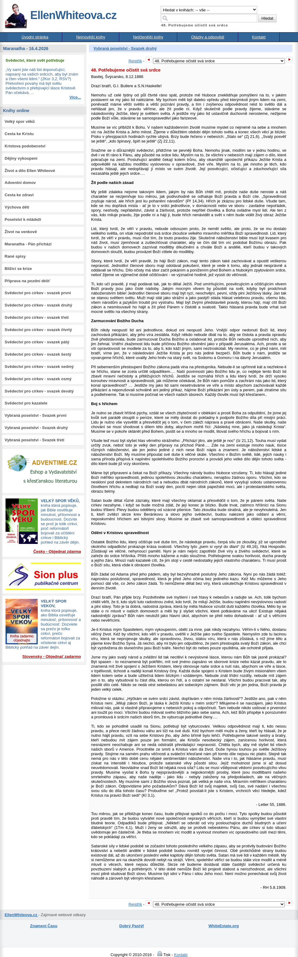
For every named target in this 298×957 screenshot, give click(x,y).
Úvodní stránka (34, 37)
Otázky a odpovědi (207, 37)
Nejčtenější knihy (148, 37)
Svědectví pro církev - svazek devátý (39, 391)
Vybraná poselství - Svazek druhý (36, 427)
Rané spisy (15, 256)
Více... (75, 97)
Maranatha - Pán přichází (28, 244)
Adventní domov (20, 182)
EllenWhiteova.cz (60, 15)
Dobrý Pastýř (131, 926)
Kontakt (259, 37)
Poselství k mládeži (23, 219)
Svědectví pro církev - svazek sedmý (39, 366)
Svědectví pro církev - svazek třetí (37, 317)
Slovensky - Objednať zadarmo (51, 656)
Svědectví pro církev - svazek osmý (38, 379)
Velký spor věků (20, 121)
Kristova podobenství (25, 146)
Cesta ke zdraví (19, 195)
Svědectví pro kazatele (26, 403)
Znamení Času (43, 926)
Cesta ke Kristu (19, 133)
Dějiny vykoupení (21, 158)
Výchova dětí (17, 207)
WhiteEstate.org (223, 926)
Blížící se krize (18, 268)
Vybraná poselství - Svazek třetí (34, 440)
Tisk (162, 954)
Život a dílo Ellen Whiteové (30, 170)
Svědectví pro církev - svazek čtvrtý (38, 329)
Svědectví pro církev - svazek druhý (38, 305)
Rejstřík (135, 61)
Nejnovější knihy (90, 37)
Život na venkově (21, 231)
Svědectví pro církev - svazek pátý (37, 342)
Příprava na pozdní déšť (27, 281)
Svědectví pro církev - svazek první (38, 293)
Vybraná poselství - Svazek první (36, 415)
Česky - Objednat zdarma (57, 551)
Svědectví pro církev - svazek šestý (38, 354)
